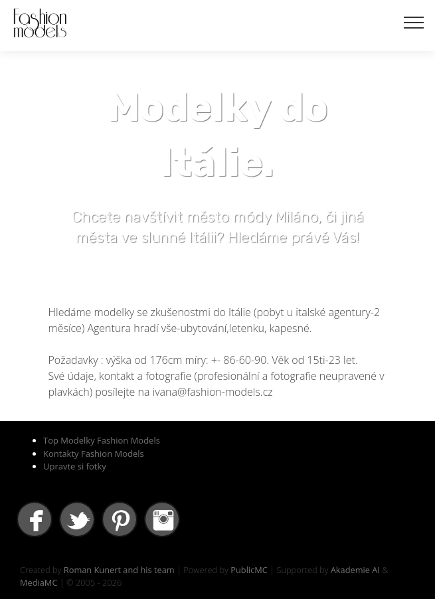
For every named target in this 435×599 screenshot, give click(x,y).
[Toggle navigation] (414, 22)
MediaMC (38, 582)
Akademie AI (355, 570)
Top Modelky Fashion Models (101, 440)
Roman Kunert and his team (119, 570)
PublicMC (249, 570)
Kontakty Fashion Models (93, 454)
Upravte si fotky (74, 466)
